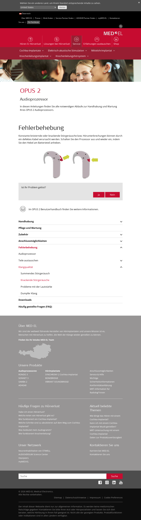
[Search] (121, 26)
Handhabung (26, 221)
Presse (37, 18)
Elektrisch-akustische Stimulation (67, 50)
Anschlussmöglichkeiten (33, 241)
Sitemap (58, 497)
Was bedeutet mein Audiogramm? (35, 430)
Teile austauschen (28, 260)
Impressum (95, 497)
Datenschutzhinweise (75, 497)
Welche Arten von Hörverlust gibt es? (36, 415)
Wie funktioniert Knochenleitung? (35, 433)
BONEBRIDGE (51, 378)
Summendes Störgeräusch (35, 273)
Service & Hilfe (97, 374)
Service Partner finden (65, 18)
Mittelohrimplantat (103, 50)
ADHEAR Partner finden (85, 18)
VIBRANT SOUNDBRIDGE (57, 381)
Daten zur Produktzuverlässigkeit (106, 437)
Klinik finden (48, 18)
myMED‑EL (102, 18)
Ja (99, 194)
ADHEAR (22, 385)
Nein (112, 194)
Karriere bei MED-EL (99, 450)
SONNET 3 (23, 378)
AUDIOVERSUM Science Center (33, 454)
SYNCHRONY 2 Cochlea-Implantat (61, 374)
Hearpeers (24, 458)
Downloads (25, 299)
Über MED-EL (26, 18)
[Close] (138, 510)
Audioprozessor (27, 253)
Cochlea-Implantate (32, 50)
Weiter (62, 7)
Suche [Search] (114, 476)
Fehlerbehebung (28, 247)
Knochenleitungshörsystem (72, 56)
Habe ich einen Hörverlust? (32, 412)
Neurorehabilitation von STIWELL (34, 450)
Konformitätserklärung (101, 385)
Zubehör (23, 234)
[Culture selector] (38, 7)
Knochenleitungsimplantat (35, 56)
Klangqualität (26, 267)
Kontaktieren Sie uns (100, 454)
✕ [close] (139, 2)
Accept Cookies (121, 510)
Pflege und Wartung (30, 228)
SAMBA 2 (23, 381)
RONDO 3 (23, 374)
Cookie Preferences (113, 497)
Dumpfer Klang (29, 293)
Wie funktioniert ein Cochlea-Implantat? (38, 419)
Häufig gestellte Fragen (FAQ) (35, 306)
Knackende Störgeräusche (35, 280)
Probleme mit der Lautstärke (36, 286)
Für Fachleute (33, 22)
